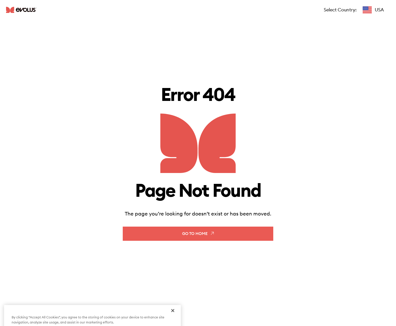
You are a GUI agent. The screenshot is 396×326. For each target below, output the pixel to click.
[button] (373, 10)
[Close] (172, 313)
